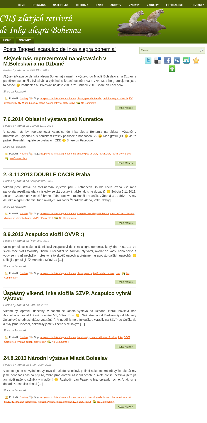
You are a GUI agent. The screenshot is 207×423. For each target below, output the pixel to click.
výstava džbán (24, 342)
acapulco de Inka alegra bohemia (58, 98)
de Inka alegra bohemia (115, 98)
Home (21, 5)
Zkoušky (153, 5)
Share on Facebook (14, 91)
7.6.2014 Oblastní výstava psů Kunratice (53, 119)
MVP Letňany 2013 (43, 218)
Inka (120, 337)
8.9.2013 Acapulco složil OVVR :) (43, 234)
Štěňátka (39, 5)
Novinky (25, 40)
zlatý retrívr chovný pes (118, 153)
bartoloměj (82, 337)
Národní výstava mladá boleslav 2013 (58, 401)
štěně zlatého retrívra (50, 102)
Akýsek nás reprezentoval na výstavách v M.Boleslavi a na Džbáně (54, 61)
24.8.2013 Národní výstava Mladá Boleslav (55, 358)
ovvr (118, 273)
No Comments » (89, 102)
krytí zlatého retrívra (103, 273)
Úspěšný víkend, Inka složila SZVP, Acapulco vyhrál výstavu (67, 295)
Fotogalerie (174, 5)
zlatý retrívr (69, 102)
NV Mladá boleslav (28, 102)
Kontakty (197, 5)
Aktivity (115, 5)
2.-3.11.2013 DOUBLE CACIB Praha (46, 174)
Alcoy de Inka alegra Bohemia (93, 213)
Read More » (125, 107)
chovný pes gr (84, 153)
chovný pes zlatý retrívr (89, 98)
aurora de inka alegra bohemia (93, 397)
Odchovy (82, 5)
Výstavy (134, 5)
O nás (99, 5)
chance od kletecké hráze (17, 218)
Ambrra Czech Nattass (122, 213)
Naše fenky (60, 5)
